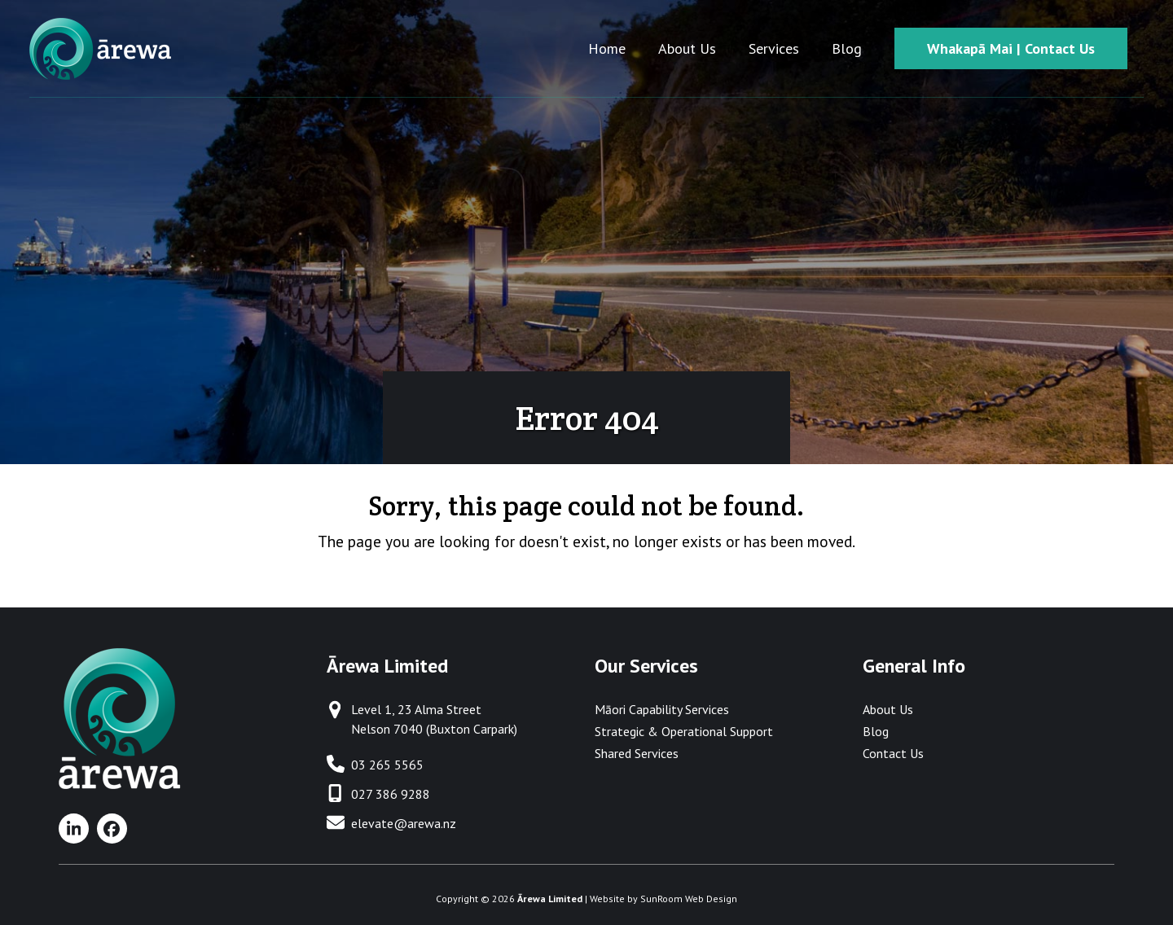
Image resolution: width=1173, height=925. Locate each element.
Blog (876, 731)
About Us (888, 709)
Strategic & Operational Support (684, 731)
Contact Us (893, 753)
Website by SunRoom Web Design (663, 898)
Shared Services (637, 753)
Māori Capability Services (662, 709)
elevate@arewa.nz (403, 823)
